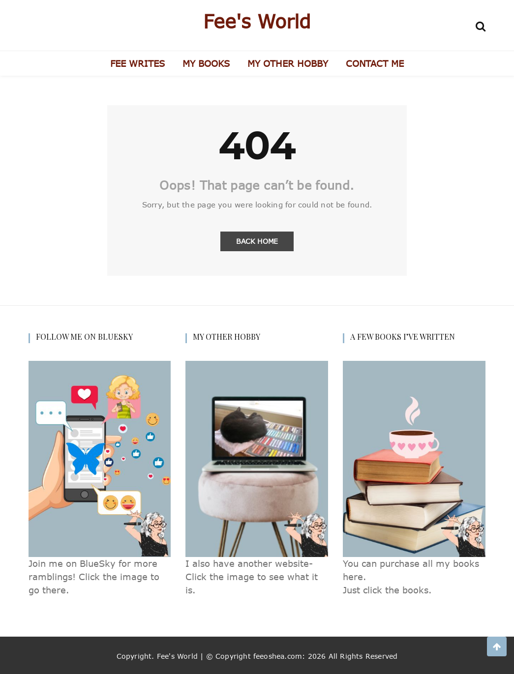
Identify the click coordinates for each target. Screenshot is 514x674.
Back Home (257, 241)
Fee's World (257, 21)
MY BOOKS (206, 63)
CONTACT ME (375, 63)
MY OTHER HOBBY (287, 63)
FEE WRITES (137, 63)
